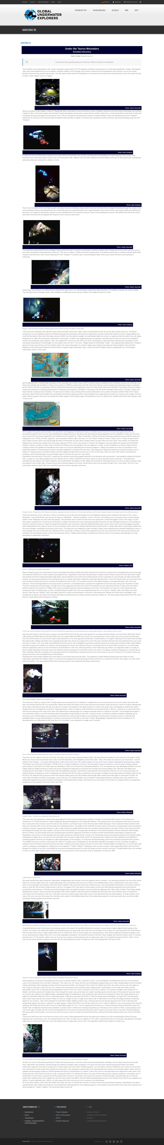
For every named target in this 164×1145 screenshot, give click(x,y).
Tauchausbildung (99, 10)
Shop (137, 10)
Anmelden (118, 2)
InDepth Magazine (43, 2)
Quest (53, 2)
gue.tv (60, 2)
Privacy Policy (26, 1141)
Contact (32, 2)
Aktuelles (115, 10)
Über (127, 10)
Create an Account (132, 2)
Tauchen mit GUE (81, 10)
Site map (24, 2)
